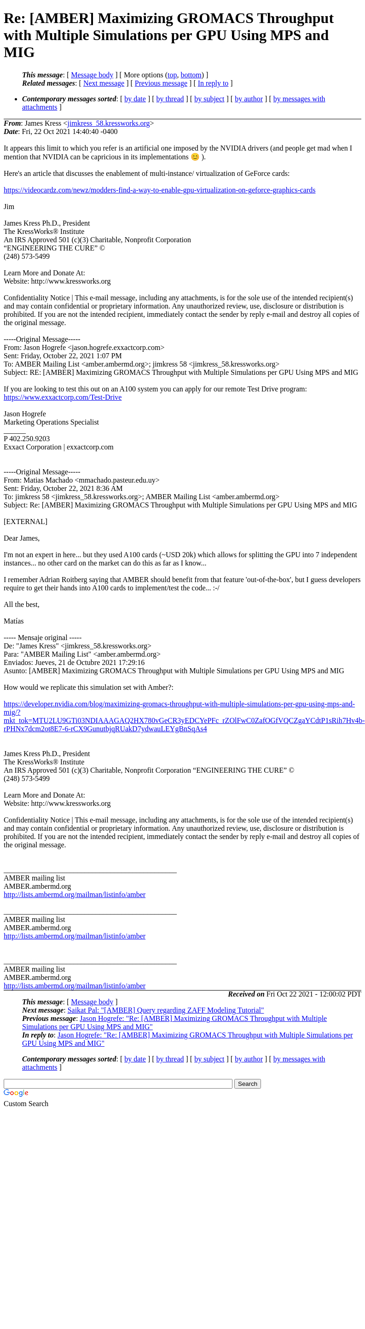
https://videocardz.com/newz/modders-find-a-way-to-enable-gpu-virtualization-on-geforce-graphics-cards (160, 190)
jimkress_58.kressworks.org (108, 123)
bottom (190, 75)
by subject (209, 99)
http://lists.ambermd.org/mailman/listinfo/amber (74, 894)
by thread (170, 99)
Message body (92, 75)
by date (135, 99)
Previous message (161, 83)
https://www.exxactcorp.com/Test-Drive (63, 397)
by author (249, 99)
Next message (103, 83)
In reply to (213, 83)
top (172, 75)
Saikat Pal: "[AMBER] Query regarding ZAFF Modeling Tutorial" (166, 1010)
